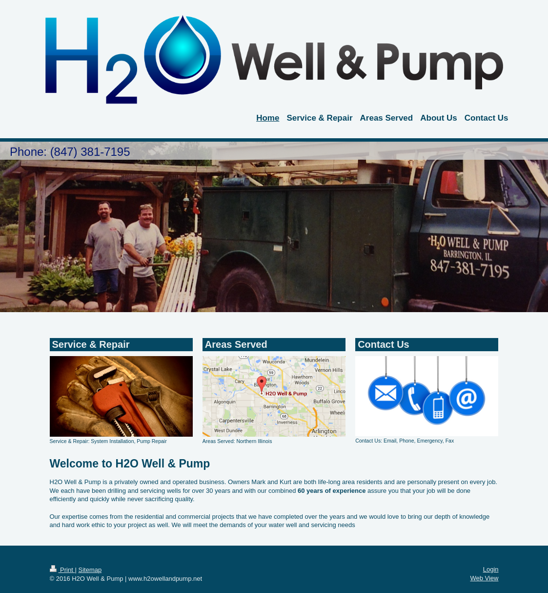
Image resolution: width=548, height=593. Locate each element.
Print (62, 569)
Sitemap (89, 569)
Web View (484, 578)
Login (491, 569)
